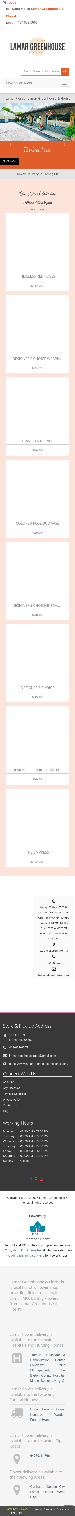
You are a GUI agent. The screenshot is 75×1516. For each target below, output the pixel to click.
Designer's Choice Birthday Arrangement (38, 605)
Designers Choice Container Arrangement (38, 770)
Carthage (36, 1486)
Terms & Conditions (15, 1093)
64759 (34, 1455)
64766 (45, 1455)
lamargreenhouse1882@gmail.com (32, 1055)
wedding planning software (25, 1255)
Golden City (56, 1486)
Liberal (48, 1492)
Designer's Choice (37, 687)
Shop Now (10, 161)
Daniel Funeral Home (47, 1409)
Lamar (34, 1492)
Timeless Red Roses (37, 276)
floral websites (31, 1250)
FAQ (6, 1111)
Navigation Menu (19, 83)
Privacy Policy (11, 1099)
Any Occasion (11, 1088)
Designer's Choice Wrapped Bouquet (38, 358)
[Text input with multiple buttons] (41, 72)
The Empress (37, 852)
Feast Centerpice (37, 440)
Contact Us (10, 1105)
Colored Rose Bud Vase (37, 523)
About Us (9, 1082)
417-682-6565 (28, 22)
